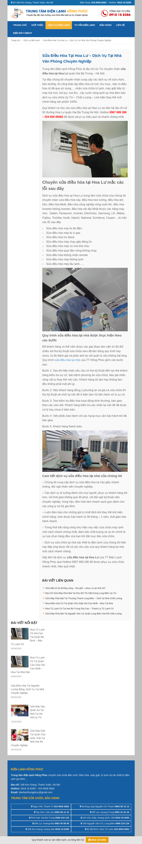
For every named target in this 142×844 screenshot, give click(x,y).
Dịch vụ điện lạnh (59, 25)
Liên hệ (120, 25)
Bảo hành (105, 25)
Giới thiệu (37, 25)
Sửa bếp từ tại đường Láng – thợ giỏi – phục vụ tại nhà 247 (75, 588)
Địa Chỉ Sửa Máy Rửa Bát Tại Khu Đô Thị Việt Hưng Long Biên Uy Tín (80, 593)
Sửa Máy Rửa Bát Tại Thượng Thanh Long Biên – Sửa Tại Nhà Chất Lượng (83, 598)
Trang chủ (20, 25)
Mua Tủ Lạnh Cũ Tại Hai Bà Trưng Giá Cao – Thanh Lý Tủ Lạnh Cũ (79, 608)
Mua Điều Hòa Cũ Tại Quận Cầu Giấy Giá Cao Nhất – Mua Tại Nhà (79, 603)
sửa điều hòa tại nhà (67, 360)
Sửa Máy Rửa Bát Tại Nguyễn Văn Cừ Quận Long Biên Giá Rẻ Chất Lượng (83, 613)
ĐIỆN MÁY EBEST (22, 33)
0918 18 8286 (97, 839)
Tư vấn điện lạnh (84, 25)
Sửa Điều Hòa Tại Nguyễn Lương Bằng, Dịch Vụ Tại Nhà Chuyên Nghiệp (27, 689)
